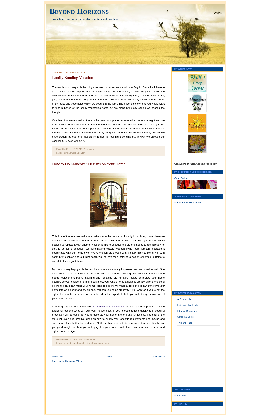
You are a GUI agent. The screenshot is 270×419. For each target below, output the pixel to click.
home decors (70, 343)
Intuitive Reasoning (187, 311)
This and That (184, 322)
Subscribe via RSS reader (188, 202)
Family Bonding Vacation (72, 77)
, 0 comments (89, 149)
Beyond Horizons (79, 11)
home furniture (84, 343)
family (66, 153)
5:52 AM (78, 339)
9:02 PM (78, 149)
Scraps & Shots (185, 316)
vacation (81, 153)
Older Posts (159, 356)
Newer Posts (58, 356)
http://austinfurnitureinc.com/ (108, 306)
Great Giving (181, 178)
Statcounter (180, 395)
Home (109, 356)
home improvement (101, 343)
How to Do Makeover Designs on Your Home (88, 164)
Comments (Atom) (73, 361)
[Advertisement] (186, 235)
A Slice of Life (184, 299)
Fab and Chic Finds (187, 305)
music (73, 153)
